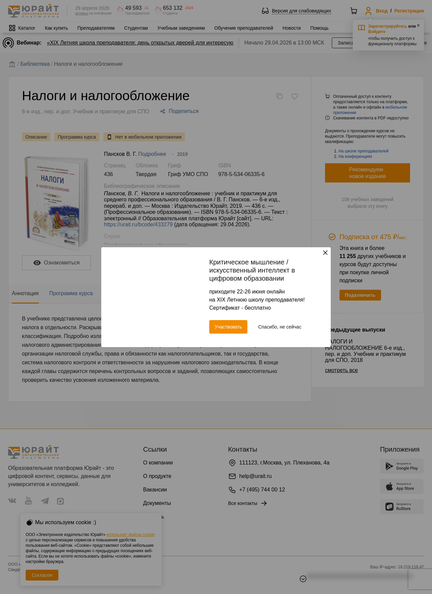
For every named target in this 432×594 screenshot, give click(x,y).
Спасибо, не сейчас (279, 327)
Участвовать (228, 327)
